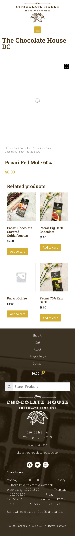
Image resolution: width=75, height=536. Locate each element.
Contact (37, 363)
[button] (37, 29)
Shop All (38, 335)
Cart (37, 342)
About (37, 349)
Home (8, 148)
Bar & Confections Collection (28, 148)
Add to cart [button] (17, 251)
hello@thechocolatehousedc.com (37, 452)
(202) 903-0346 (37, 445)
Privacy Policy (37, 356)
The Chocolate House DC (34, 43)
